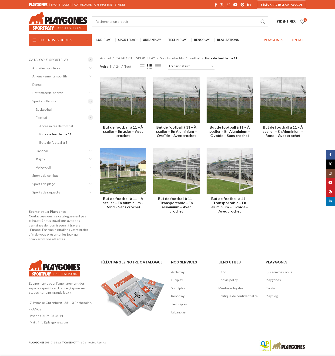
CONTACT (297, 40)
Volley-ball (43, 167)
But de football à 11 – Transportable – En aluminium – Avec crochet (176, 204)
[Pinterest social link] (242, 4)
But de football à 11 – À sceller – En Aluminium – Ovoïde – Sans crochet (229, 131)
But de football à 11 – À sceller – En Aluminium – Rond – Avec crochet (283, 131)
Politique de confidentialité (238, 296)
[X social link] (221, 4)
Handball (42, 151)
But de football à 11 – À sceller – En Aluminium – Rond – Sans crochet (123, 202)
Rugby (40, 159)
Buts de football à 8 (53, 142)
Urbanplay (178, 312)
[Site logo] (58, 21)
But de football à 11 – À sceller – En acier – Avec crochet (123, 131)
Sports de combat (45, 175)
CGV (222, 272)
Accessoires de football (56, 126)
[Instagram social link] (228, 4)
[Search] (180, 21)
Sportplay (178, 288)
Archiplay (177, 272)
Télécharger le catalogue (281, 4)
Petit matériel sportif (47, 93)
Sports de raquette (46, 192)
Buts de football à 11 (55, 134)
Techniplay (179, 304)
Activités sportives (46, 68)
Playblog (272, 296)
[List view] (142, 66)
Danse (37, 85)
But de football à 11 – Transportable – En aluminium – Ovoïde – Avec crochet (229, 204)
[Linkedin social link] (249, 4)
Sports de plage (43, 184)
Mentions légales (230, 288)
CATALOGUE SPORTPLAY (48, 60)
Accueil (105, 58)
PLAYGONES (273, 40)
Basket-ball (44, 109)
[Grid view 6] (158, 66)
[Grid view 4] (149, 66)
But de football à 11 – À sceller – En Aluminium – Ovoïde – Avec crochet (176, 131)
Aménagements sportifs (50, 76)
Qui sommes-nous (279, 272)
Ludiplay (177, 280)
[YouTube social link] (235, 4)
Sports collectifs (44, 101)
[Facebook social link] (215, 4)
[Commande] (191, 66)
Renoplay (177, 296)
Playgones (273, 280)
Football (41, 118)
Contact (272, 288)
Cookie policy (228, 280)
